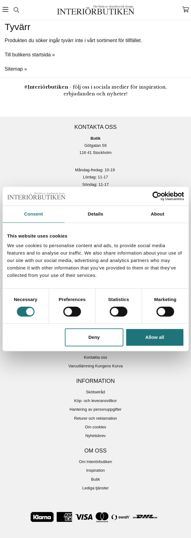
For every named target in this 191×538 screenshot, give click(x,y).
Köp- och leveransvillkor (95, 400)
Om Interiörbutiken (95, 461)
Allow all (154, 337)
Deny (94, 337)
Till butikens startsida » (30, 54)
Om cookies (95, 427)
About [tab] (157, 214)
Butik (95, 479)
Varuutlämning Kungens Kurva (95, 366)
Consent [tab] (33, 214)
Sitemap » (16, 69)
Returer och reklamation (95, 418)
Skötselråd (95, 392)
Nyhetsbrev (95, 435)
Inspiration (95, 470)
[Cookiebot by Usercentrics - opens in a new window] (157, 196)
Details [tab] (95, 214)
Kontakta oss (95, 357)
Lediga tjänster (95, 488)
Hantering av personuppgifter (96, 409)
